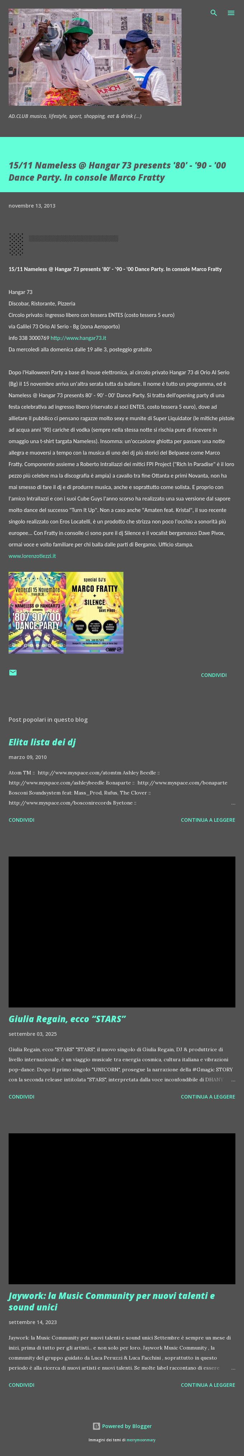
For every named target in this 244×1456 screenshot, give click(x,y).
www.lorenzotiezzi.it (32, 555)
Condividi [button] (214, 675)
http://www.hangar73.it (78, 338)
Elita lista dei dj (42, 742)
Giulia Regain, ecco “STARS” (67, 1019)
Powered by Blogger (122, 1426)
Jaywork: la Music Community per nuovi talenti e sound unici (112, 1301)
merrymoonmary (141, 1440)
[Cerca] (214, 13)
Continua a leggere (208, 819)
